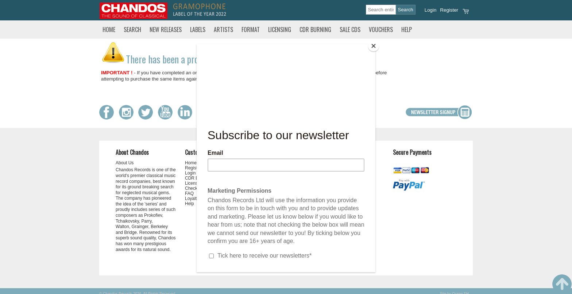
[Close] (373, 45)
